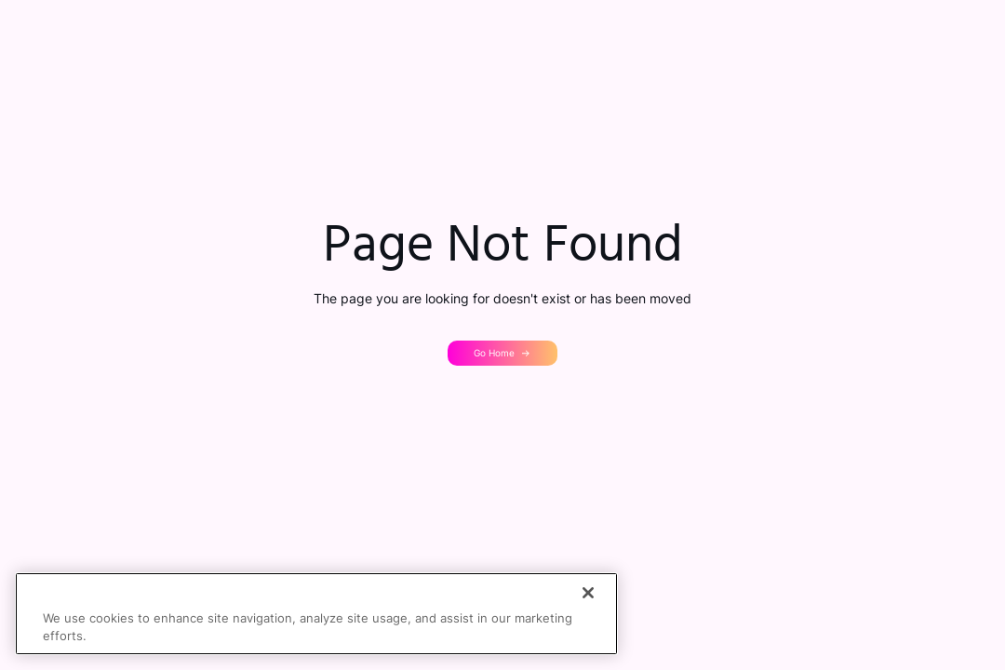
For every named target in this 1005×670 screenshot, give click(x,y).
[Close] (588, 592)
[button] (503, 353)
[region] (316, 613)
